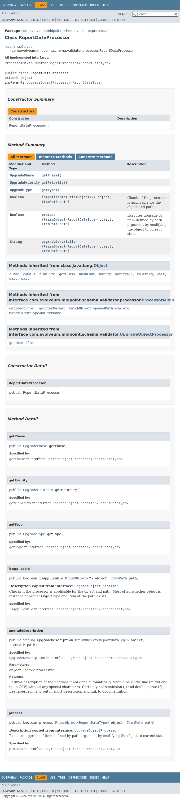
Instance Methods (55, 157)
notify (105, 274)
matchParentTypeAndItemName (35, 313)
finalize (47, 274)
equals (29, 274)
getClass (67, 274)
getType (49, 190)
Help (105, 5)
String (16, 242)
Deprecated (77, 5)
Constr (48, 19)
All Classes (10, 13)
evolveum (34, 796)
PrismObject (79, 197)
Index (94, 5)
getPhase (49, 175)
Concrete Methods (96, 157)
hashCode (87, 274)
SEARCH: (124, 14)
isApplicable (54, 197)
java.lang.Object (18, 46)
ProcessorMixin (19, 63)
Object (27, 78)
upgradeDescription (60, 242)
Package (25, 5)
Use (52, 5)
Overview (9, 5)
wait (161, 274)
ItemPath (49, 202)
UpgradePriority (25, 182)
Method (63, 19)
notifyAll (124, 274)
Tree (62, 5)
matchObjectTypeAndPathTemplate (99, 308)
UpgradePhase (22, 175)
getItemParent (52, 308)
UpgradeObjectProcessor (57, 63)
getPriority (53, 182)
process (49, 215)
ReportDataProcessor (28, 125)
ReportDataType (95, 63)
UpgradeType (21, 190)
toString (145, 274)
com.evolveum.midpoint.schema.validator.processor (64, 31)
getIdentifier (22, 308)
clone (14, 274)
